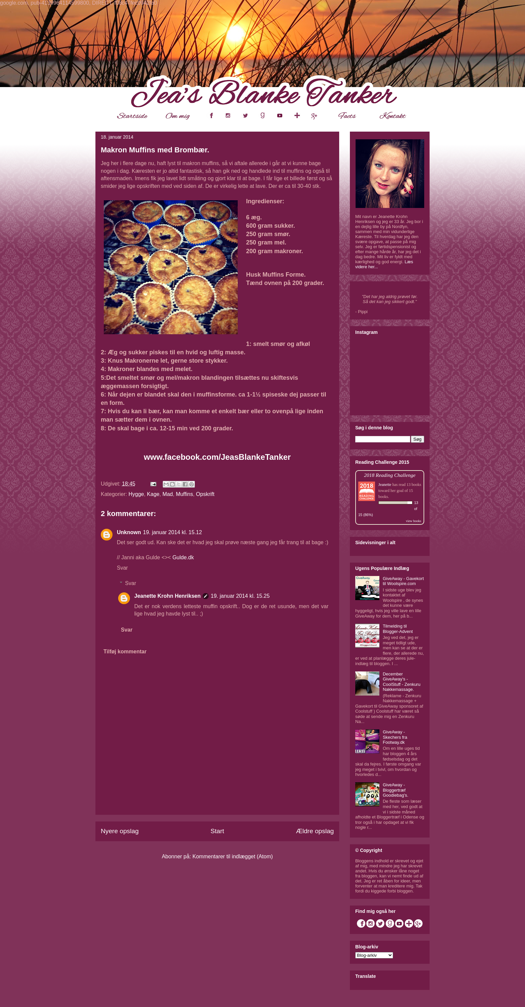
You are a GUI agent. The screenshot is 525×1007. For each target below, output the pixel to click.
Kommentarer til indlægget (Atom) (233, 856)
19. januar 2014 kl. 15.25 (240, 596)
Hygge (136, 494)
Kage (153, 494)
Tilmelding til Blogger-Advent (398, 629)
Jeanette (384, 484)
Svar (122, 568)
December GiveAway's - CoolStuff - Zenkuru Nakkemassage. (401, 681)
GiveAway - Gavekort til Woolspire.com (403, 581)
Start (217, 831)
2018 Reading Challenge (390, 475)
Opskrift (205, 494)
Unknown (129, 532)
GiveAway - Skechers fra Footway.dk (395, 737)
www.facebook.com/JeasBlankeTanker (217, 456)
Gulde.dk (183, 557)
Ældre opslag (315, 831)
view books (413, 521)
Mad (167, 494)
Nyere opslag (120, 831)
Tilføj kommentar (125, 651)
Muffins (184, 494)
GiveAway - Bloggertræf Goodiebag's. (395, 790)
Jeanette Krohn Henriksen (167, 596)
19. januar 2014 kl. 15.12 (172, 532)
